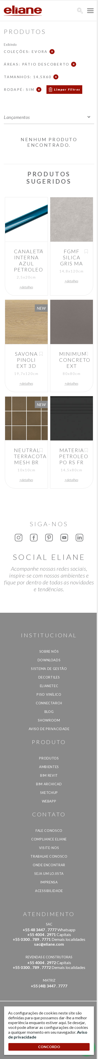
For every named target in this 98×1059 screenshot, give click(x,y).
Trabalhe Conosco (48, 856)
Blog (49, 712)
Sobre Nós (49, 651)
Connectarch (49, 703)
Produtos (49, 758)
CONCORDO (49, 1047)
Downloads (49, 660)
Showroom (49, 720)
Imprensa (49, 882)
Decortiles (49, 677)
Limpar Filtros (67, 89)
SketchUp (49, 793)
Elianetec (49, 686)
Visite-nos (49, 848)
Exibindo (10, 44)
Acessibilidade (49, 891)
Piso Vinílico (49, 694)
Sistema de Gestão (49, 669)
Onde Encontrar (49, 865)
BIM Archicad (49, 784)
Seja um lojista (49, 874)
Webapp (49, 801)
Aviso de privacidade (49, 729)
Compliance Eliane (49, 839)
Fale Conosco (49, 831)
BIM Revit (49, 775)
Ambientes (49, 767)
